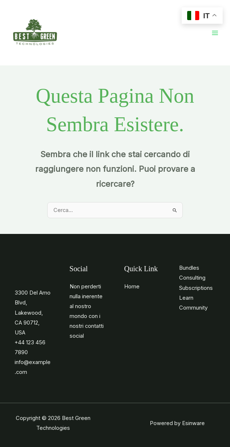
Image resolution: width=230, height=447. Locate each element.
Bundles (189, 268)
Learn (186, 298)
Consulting (192, 277)
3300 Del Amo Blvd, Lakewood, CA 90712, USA (33, 312)
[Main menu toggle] (215, 33)
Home (132, 286)
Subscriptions (196, 288)
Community (193, 307)
